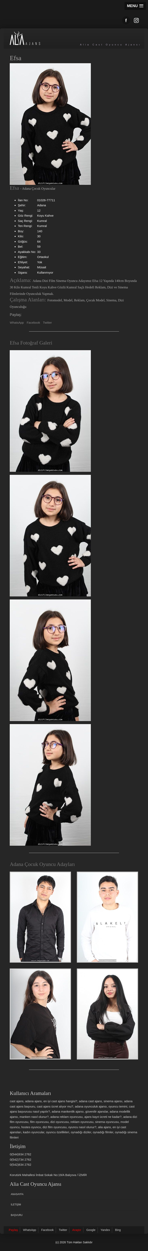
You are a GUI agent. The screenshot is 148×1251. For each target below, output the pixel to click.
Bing (118, 1230)
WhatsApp (17, 322)
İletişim (16, 1204)
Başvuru (17, 1215)
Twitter (47, 322)
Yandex (105, 1230)
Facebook (33, 322)
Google (90, 1230)
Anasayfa (17, 1194)
